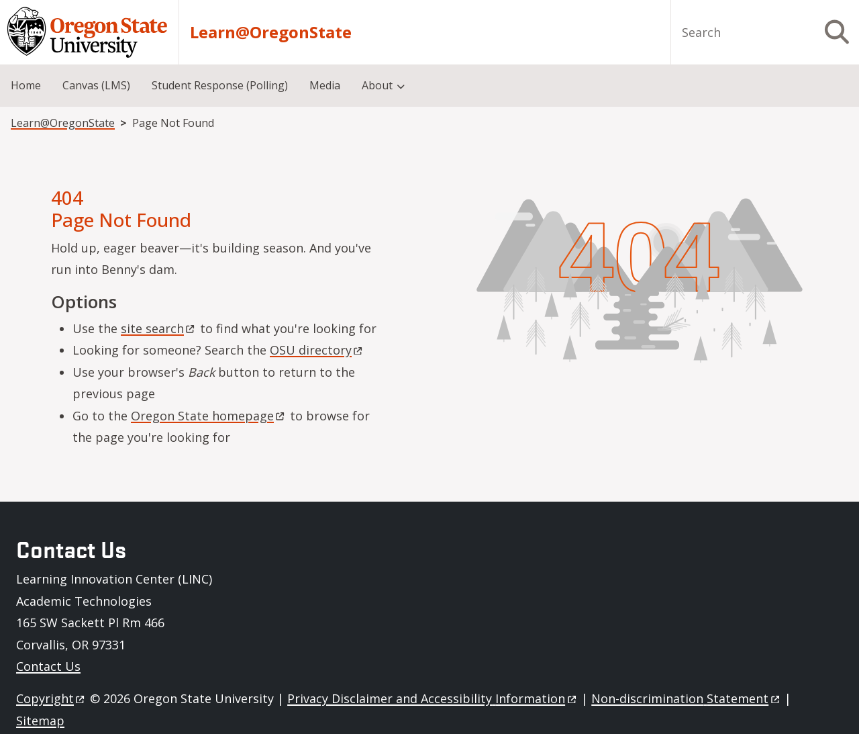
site (159, 328)
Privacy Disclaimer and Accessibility (432, 698)
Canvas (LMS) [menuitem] (96, 85)
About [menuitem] (377, 85)
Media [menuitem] (324, 85)
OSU (317, 350)
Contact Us (48, 666)
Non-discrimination (686, 698)
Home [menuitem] (26, 85)
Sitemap (40, 721)
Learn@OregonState (271, 32)
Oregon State (209, 416)
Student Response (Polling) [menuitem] (220, 85)
